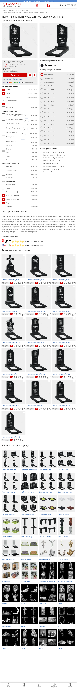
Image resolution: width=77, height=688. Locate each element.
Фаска (21, 188)
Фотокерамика (10, 137)
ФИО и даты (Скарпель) (13, 123)
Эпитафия (21, 145)
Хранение (21, 207)
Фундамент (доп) (21, 170)
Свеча (21, 156)
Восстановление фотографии (21, 192)
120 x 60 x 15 (59, 116)
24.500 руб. (18, 377)
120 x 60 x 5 (59, 101)
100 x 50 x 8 (59, 90)
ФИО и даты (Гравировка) (14, 115)
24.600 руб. (68, 345)
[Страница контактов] (48, 5)
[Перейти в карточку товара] (6, 283)
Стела (21, 90)
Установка (21, 167)
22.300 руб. (43, 314)
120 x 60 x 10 (59, 109)
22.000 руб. (68, 408)
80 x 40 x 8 (59, 78)
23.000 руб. (43, 377)
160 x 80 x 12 (59, 139)
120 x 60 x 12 (59, 113)
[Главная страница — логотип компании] (12, 5)
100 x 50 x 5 (59, 86)
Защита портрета (21, 203)
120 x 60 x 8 (59, 105)
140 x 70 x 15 (59, 132)
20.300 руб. (43, 408)
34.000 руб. (18, 345)
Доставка (21, 174)
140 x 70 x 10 (59, 124)
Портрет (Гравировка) (13, 128)
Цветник (21, 97)
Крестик (21, 149)
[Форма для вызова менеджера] (37, 5)
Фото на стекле (11, 141)
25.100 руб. (18, 314)
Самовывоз (21, 178)
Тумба (21, 94)
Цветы (21, 153)
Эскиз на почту (21, 185)
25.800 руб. (43, 345)
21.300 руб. (68, 282)
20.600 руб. (68, 314)
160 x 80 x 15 (59, 143)
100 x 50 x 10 (59, 93)
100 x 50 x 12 (59, 97)
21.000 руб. (18, 408)
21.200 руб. (68, 377)
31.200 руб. (18, 282)
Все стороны (21, 108)
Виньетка (21, 160)
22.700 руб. (43, 282)
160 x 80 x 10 (59, 135)
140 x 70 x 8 (59, 120)
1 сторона (21, 104)
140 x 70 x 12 (59, 128)
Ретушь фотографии (21, 196)
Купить (15, 75)
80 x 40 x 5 (59, 74)
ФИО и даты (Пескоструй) (14, 119)
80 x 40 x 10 (59, 82)
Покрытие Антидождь (21, 199)
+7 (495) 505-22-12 (67, 5)
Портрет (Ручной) (11, 132)
